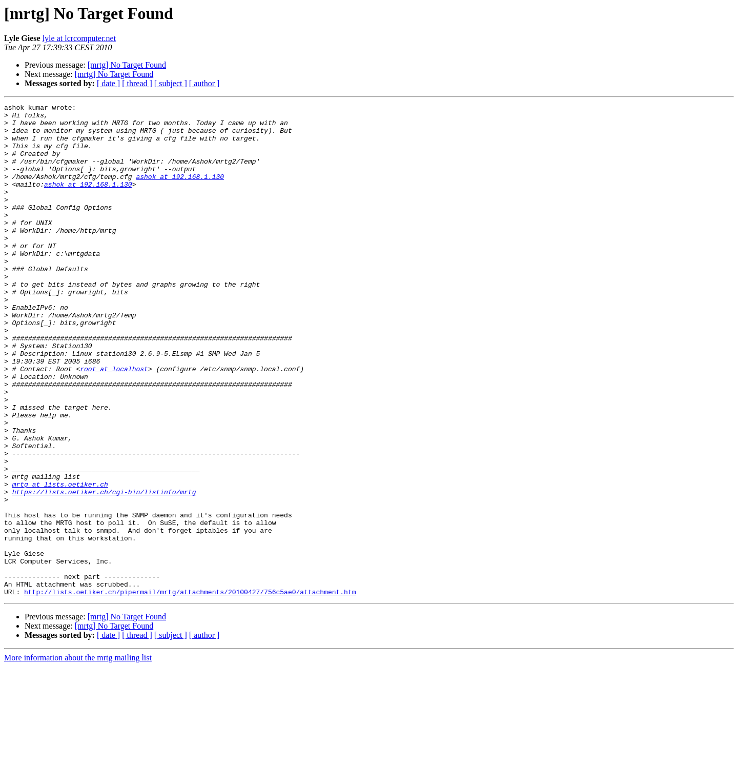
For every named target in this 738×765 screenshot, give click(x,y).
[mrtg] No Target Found (127, 65)
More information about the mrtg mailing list (78, 756)
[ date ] (108, 83)
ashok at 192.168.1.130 (180, 191)
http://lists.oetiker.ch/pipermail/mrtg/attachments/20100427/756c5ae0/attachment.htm (190, 690)
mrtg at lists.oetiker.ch (60, 561)
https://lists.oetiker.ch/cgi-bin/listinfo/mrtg (104, 570)
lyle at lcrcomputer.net (79, 38)
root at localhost (114, 422)
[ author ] (204, 83)
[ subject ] (170, 83)
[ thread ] (137, 83)
